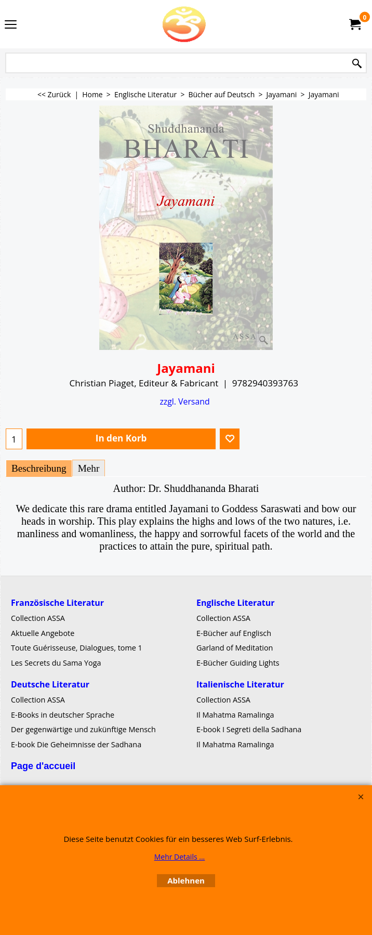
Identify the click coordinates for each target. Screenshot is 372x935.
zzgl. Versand (184, 401)
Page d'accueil (43, 766)
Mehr (89, 468)
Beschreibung (39, 468)
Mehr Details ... (179, 857)
